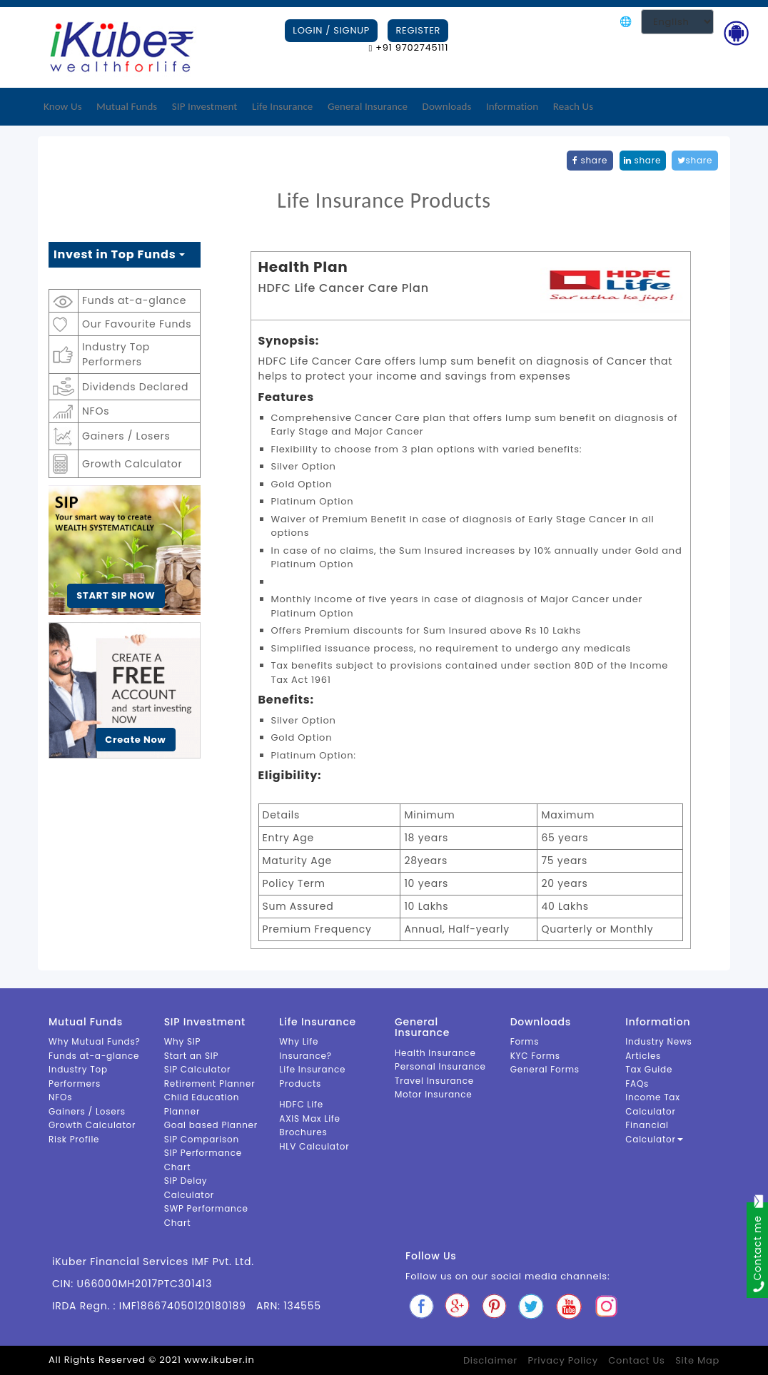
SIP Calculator (197, 1069)
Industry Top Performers (116, 354)
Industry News (658, 1041)
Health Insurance (435, 1053)
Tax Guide (648, 1069)
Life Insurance (282, 106)
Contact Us (636, 1360)
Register (417, 30)
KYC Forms (535, 1056)
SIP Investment (205, 106)
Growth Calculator (132, 464)
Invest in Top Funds (119, 254)
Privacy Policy (562, 1360)
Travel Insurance (434, 1081)
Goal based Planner (211, 1125)
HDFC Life (301, 1104)
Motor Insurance (434, 1094)
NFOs (95, 411)
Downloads (447, 106)
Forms (525, 1041)
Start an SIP (191, 1056)
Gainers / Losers (126, 436)
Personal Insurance (440, 1066)
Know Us (63, 106)
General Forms (545, 1069)
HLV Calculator (314, 1146)
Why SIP (182, 1041)
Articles (643, 1056)
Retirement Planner (210, 1083)
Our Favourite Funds (136, 324)
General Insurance (368, 106)
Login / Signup (331, 30)
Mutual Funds (126, 106)
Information (512, 106)
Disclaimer (490, 1360)
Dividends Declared (135, 387)
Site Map (697, 1360)
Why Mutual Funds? (95, 1041)
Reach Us (573, 106)
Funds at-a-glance (134, 300)
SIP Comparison (201, 1139)
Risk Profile (74, 1139)
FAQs (637, 1083)
